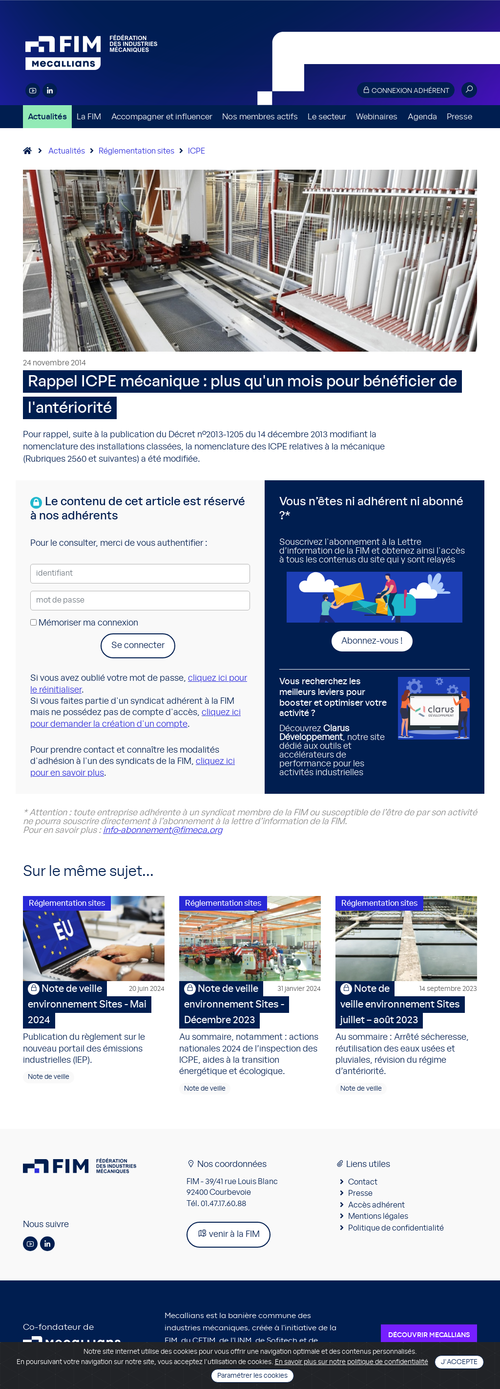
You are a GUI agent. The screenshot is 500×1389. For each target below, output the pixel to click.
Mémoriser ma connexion (84, 623)
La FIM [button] (89, 116)
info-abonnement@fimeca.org (162, 830)
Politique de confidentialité (396, 1228)
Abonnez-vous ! (372, 641)
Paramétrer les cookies (252, 1375)
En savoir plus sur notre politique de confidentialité (351, 1362)
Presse (459, 116)
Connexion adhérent (405, 90)
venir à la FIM (228, 1234)
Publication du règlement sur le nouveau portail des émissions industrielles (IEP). (94, 1023)
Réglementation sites (136, 151)
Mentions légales (378, 1216)
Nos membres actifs (260, 116)
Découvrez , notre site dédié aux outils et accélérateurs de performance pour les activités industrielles (335, 727)
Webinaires (376, 116)
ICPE (196, 151)
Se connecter (138, 645)
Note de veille (48, 1077)
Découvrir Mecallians (429, 1335)
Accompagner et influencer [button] (161, 116)
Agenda (422, 116)
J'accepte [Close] (459, 1362)
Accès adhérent (376, 1205)
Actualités (47, 116)
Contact (362, 1182)
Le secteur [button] (327, 116)
